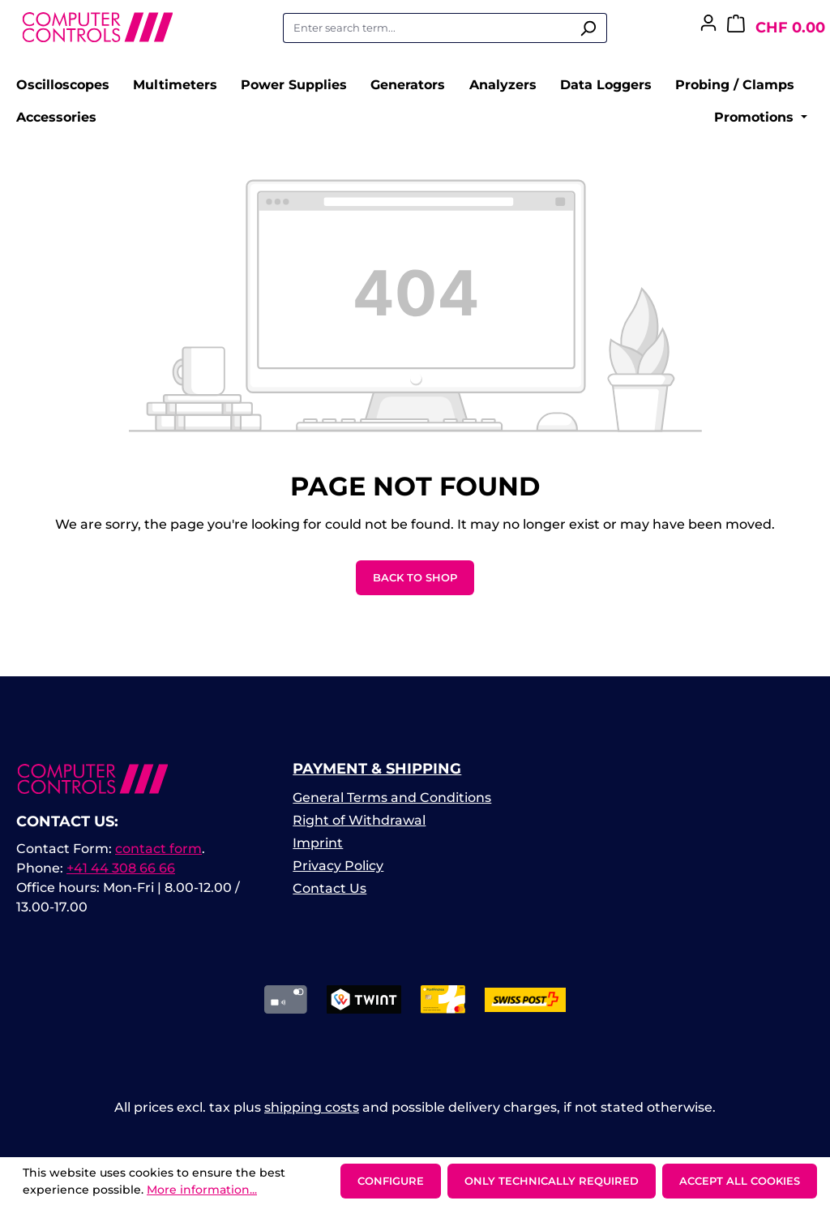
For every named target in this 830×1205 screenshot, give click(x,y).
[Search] (588, 28)
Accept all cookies (739, 1180)
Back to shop (415, 577)
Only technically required (551, 1180)
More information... (202, 1189)
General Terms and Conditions (392, 797)
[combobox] (426, 28)
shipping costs (311, 1107)
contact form (158, 848)
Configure (390, 1180)
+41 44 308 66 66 (120, 868)
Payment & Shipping (377, 769)
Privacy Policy (338, 865)
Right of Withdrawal (359, 820)
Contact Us (329, 888)
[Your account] (708, 27)
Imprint (318, 843)
